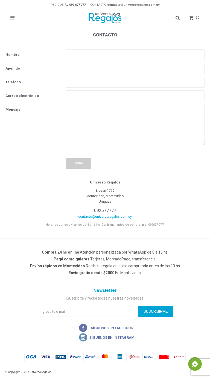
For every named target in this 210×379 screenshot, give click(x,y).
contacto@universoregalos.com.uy (133, 5)
